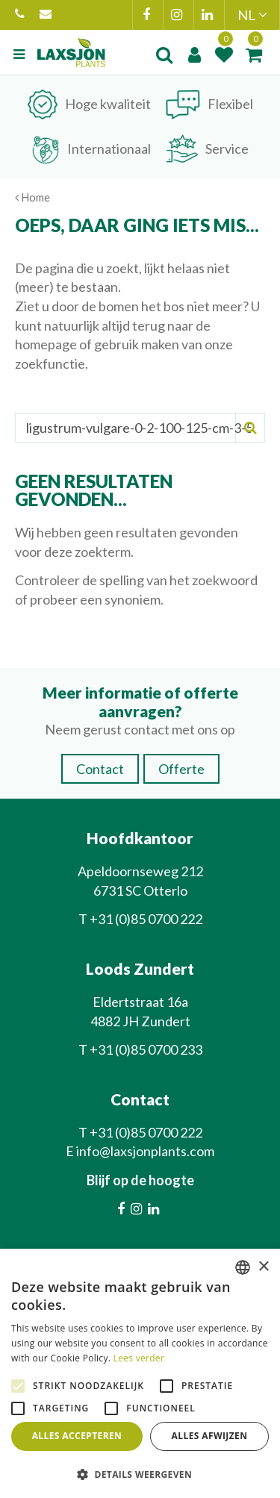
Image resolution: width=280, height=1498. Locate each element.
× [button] (263, 1267)
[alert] (140, 1373)
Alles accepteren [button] (77, 1435)
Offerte (181, 769)
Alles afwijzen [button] (210, 1435)
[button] (140, 1474)
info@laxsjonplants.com (46, 14)
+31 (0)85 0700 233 (146, 1049)
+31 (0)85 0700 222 (20, 14)
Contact (100, 769)
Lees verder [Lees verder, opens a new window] (139, 1358)
